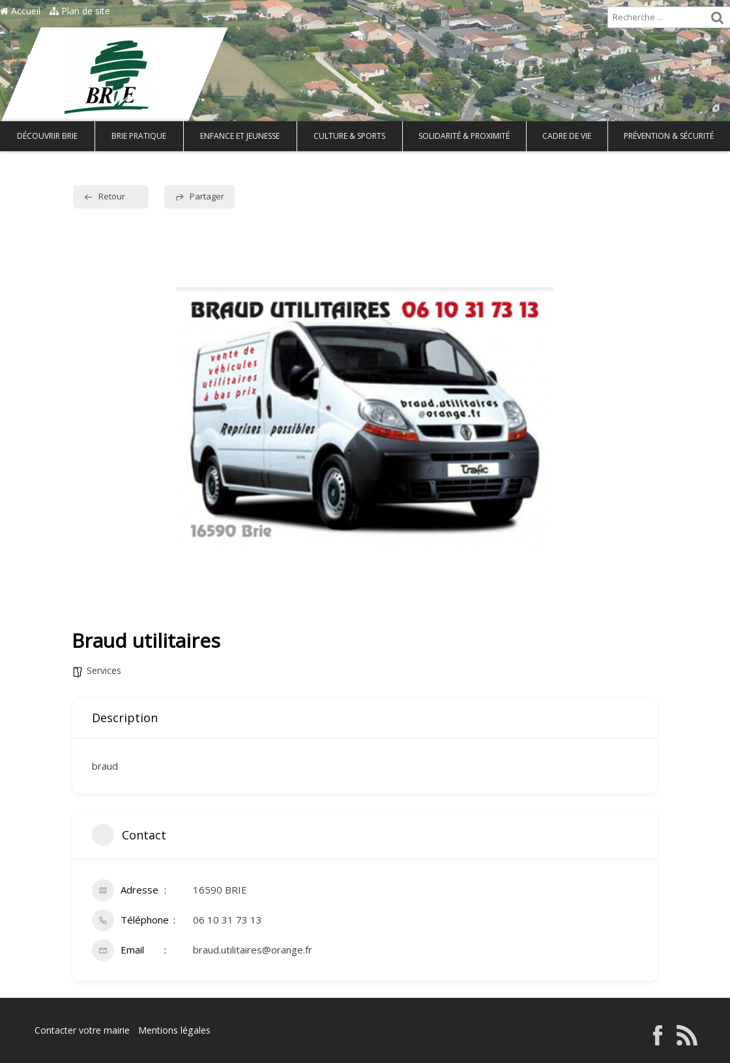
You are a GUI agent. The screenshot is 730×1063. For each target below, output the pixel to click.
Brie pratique (138, 135)
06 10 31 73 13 (227, 919)
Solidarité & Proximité (464, 135)
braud (105, 765)
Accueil (20, 11)
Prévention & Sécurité (669, 135)
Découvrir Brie (47, 135)
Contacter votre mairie (82, 1030)
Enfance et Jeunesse (240, 135)
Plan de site (80, 11)
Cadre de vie (566, 135)
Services (104, 670)
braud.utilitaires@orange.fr (252, 949)
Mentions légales (174, 1030)
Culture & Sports (349, 135)
